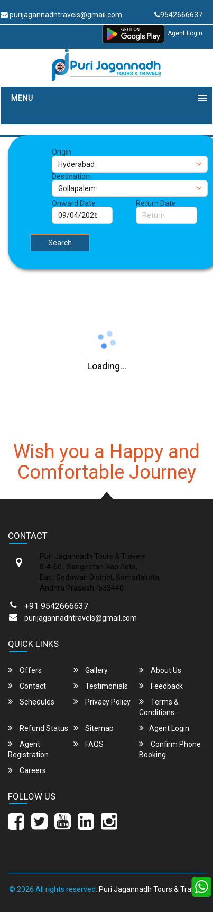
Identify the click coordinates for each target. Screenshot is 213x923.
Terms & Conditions (159, 707)
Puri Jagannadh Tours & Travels (152, 889)
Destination (71, 176)
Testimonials (100, 685)
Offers (25, 669)
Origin (61, 152)
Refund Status (38, 728)
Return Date (156, 203)
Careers (27, 770)
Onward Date (74, 203)
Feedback (161, 685)
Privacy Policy (102, 701)
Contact (27, 685)
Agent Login (185, 33)
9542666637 (178, 15)
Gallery (90, 669)
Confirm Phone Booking (170, 749)
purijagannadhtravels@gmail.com (80, 618)
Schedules (31, 701)
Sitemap (93, 728)
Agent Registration (28, 749)
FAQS (88, 743)
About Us (160, 669)
